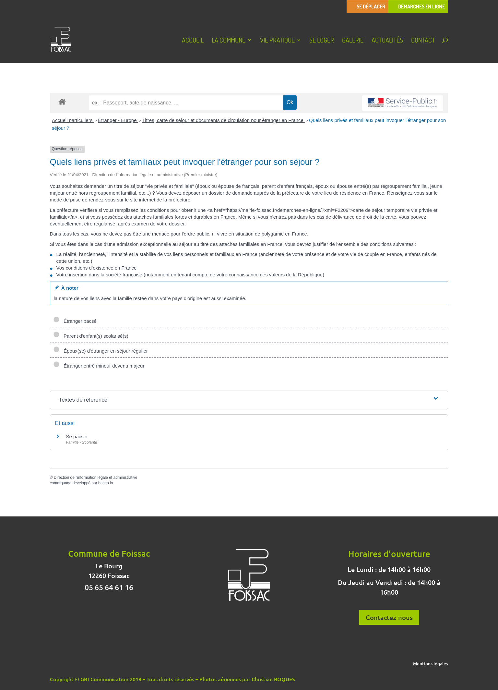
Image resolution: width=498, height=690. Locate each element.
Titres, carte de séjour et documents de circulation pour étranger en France (223, 120)
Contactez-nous (389, 617)
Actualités (387, 41)
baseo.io (105, 483)
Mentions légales (430, 664)
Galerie (352, 41)
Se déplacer (371, 7)
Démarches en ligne (421, 7)
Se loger (321, 41)
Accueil (193, 41)
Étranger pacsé (75, 321)
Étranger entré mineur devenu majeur (99, 366)
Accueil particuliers (73, 120)
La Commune (228, 41)
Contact (423, 41)
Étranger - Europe (118, 120)
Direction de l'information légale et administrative (95, 477)
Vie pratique (277, 41)
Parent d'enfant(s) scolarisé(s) (90, 336)
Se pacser (77, 436)
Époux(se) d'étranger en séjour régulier (100, 351)
